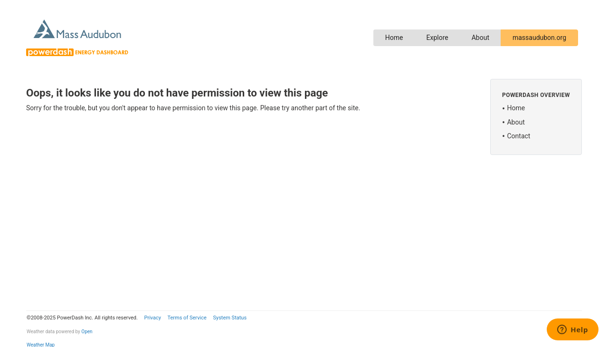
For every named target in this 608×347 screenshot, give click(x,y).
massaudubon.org (539, 37)
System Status (230, 318)
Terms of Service (186, 318)
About (480, 37)
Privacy (152, 318)
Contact (518, 136)
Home (394, 37)
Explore (437, 37)
